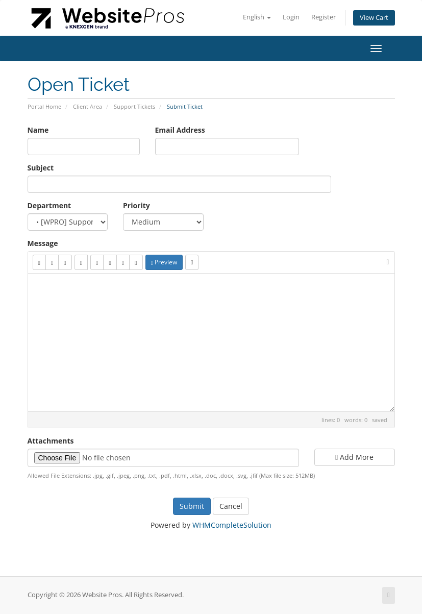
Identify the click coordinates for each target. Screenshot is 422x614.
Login (291, 17)
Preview (164, 262)
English (257, 17)
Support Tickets (134, 106)
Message (43, 243)
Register (323, 17)
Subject (41, 168)
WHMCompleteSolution (231, 525)
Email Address (180, 130)
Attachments (51, 441)
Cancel (230, 506)
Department (49, 205)
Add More (354, 457)
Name (38, 130)
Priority (136, 205)
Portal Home (44, 106)
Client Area (87, 106)
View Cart (374, 17)
